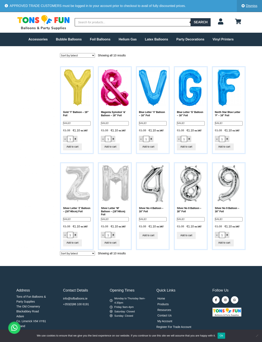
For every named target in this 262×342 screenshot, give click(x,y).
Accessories (38, 39)
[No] (257, 336)
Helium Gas (128, 39)
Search (201, 22)
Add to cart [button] (72, 146)
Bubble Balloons (69, 39)
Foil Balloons (100, 39)
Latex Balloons (156, 39)
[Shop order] (77, 55)
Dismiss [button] (251, 6)
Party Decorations (190, 39)
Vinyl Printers (223, 39)
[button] (14, 328)
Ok (221, 335)
